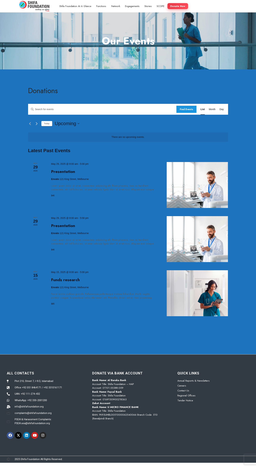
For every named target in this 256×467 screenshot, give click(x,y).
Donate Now (178, 5)
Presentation (63, 171)
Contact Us (183, 390)
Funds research (65, 280)
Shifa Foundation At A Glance (76, 6)
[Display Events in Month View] (212, 109)
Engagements (133, 6)
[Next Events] (37, 124)
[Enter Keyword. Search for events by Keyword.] (102, 109)
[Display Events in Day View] (222, 109)
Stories (148, 6)
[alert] (128, 137)
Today (46, 123)
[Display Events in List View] (203, 109)
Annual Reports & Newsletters (193, 381)
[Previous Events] (30, 124)
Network (116, 6)
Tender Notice (185, 400)
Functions (101, 6)
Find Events (186, 109)
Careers (181, 386)
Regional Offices (186, 395)
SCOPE (161, 6)
